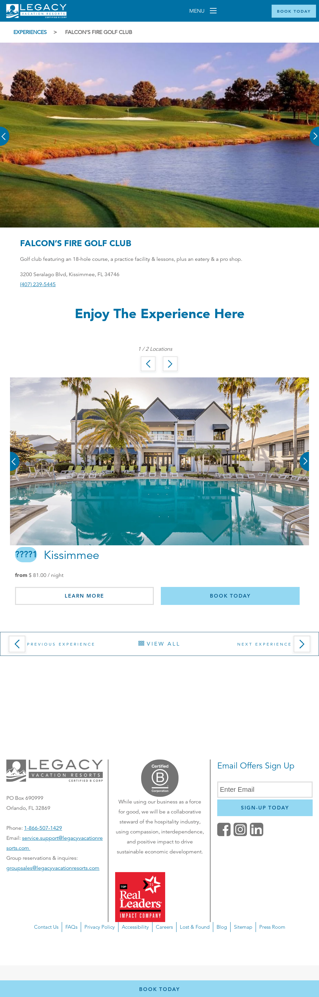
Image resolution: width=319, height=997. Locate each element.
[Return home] (36, 16)
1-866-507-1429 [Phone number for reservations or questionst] (43, 828)
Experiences (30, 32)
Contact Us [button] (46, 927)
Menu (197, 11)
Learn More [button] (84, 596)
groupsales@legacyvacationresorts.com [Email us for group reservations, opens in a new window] (52, 868)
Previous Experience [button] (50, 646)
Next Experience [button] (275, 646)
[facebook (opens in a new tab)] (224, 834)
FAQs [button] (71, 927)
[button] (5, 132)
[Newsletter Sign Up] (265, 807)
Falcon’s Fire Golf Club (98, 32)
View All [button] (159, 644)
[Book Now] (294, 11)
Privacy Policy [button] (99, 927)
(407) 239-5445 (38, 284)
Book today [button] (230, 596)
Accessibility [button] (135, 927)
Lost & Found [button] (195, 927)
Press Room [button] (272, 927)
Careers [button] (164, 927)
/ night (46, 575)
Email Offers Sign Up (255, 765)
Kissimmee (57, 555)
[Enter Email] (265, 789)
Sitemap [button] (243, 927)
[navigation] (159, 943)
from (21, 575)
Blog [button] (222, 927)
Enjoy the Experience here (160, 313)
